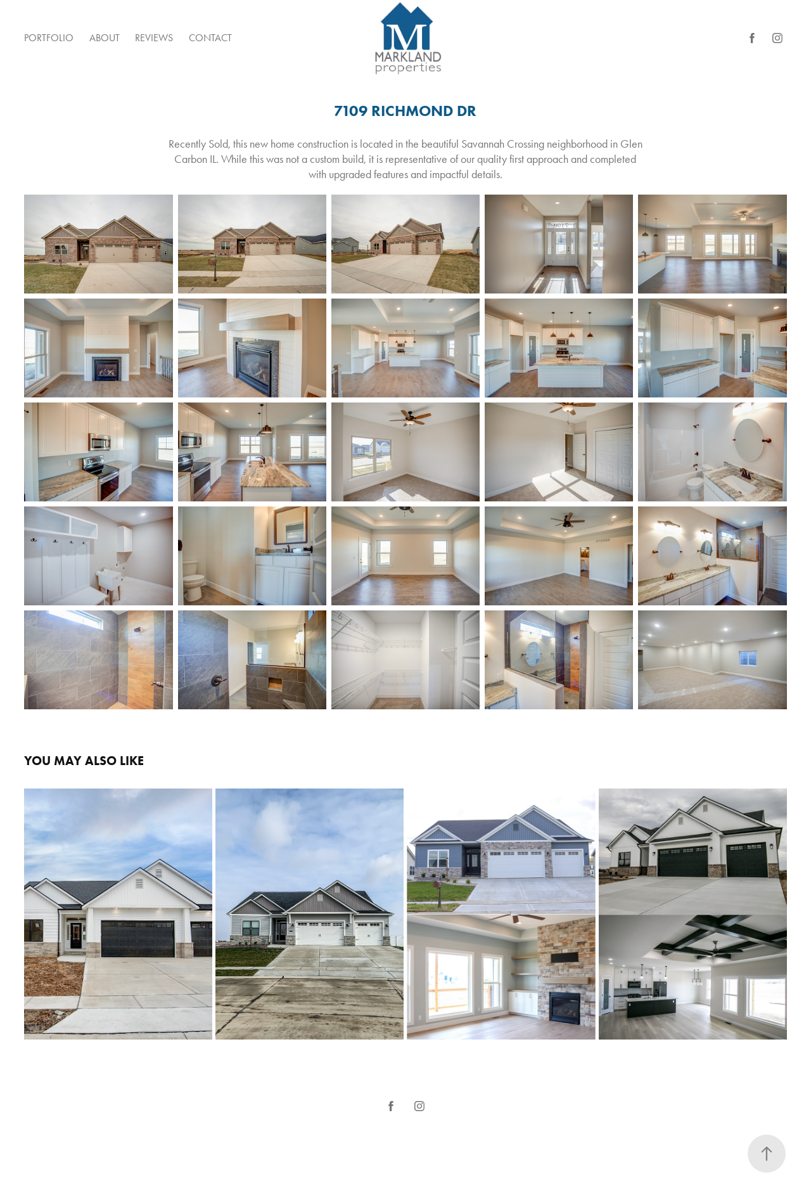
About (104, 38)
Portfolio (48, 38)
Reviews (154, 38)
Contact (210, 38)
